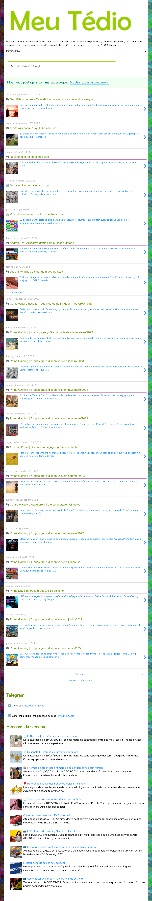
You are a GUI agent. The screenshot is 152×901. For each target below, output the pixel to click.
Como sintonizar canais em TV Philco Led (46, 815)
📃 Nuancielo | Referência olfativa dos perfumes (50, 752)
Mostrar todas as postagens (89, 82)
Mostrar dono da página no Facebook (44, 863)
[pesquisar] (61, 66)
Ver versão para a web (81, 680)
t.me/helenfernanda (33, 705)
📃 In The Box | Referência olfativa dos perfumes (51, 736)
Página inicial (81, 674)
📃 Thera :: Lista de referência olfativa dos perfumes (53, 799)
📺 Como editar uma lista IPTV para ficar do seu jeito (53, 879)
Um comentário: (13, 292)
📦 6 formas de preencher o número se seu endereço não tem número (63, 768)
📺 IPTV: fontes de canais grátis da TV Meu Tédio (51, 831)
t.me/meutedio (66, 716)
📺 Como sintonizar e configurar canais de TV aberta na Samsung (60, 847)
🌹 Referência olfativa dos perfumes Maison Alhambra (54, 784)
